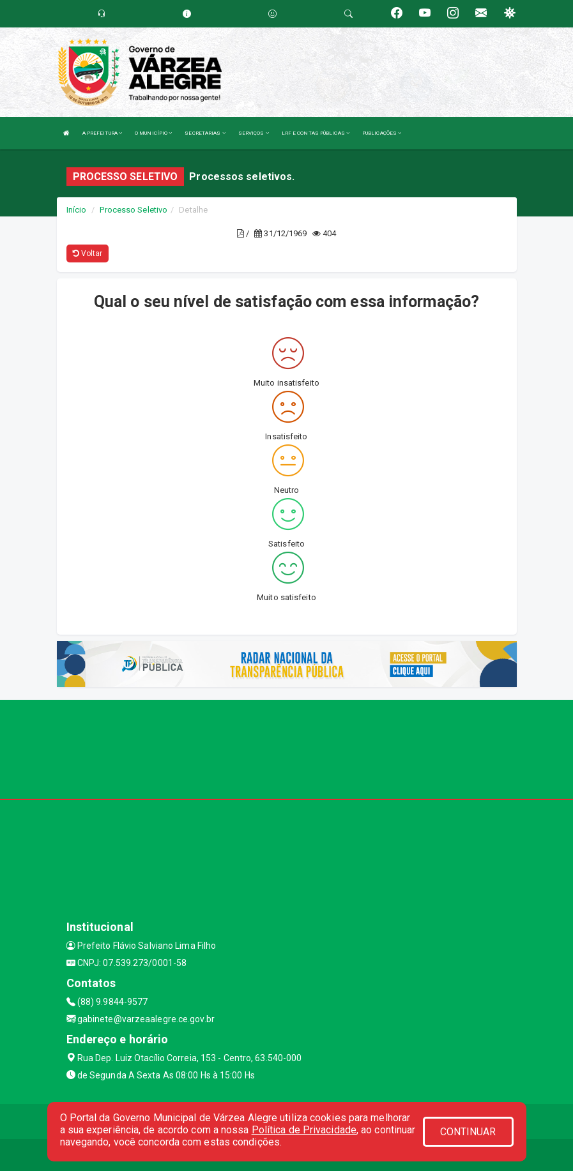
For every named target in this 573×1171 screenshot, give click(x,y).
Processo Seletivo (133, 210)
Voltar (88, 253)
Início (76, 210)
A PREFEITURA (102, 133)
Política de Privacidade (304, 1130)
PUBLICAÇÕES (381, 133)
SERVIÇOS (253, 133)
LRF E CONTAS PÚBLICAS (315, 133)
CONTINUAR (468, 1132)
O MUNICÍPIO (153, 133)
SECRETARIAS (205, 133)
